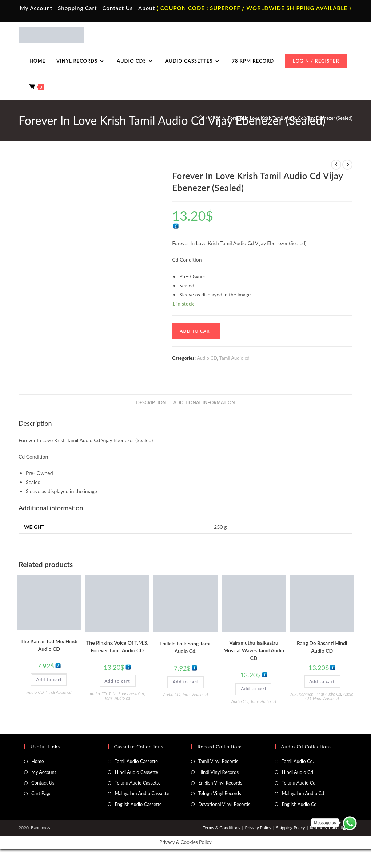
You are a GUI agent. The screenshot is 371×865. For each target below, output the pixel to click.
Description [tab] (151, 402)
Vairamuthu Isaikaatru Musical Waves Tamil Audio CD (253, 650)
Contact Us (118, 8)
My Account (36, 8)
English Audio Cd (299, 804)
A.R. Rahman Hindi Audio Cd (316, 694)
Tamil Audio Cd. (298, 761)
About (146, 8)
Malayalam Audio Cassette (142, 793)
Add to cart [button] (49, 679)
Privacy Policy (258, 827)
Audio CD (207, 358)
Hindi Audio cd (58, 692)
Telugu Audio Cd (299, 783)
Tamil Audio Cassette (136, 761)
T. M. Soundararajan (126, 693)
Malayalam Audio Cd (303, 793)
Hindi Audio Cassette (136, 772)
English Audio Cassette (138, 804)
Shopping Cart (77, 8)
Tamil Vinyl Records (218, 761)
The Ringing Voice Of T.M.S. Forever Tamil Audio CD (117, 646)
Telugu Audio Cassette (138, 783)
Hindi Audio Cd (297, 772)
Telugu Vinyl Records (219, 793)
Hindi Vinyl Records (218, 772)
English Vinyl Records (220, 783)
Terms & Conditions (221, 827)
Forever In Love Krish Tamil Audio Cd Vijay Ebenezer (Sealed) (290, 118)
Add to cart (196, 331)
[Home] (200, 118)
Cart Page (41, 793)
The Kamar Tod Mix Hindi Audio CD (49, 645)
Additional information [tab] (204, 402)
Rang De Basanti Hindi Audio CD (322, 647)
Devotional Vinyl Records (224, 804)
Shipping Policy (290, 827)
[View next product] (347, 165)
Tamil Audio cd (234, 358)
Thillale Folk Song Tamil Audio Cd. (185, 647)
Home (37, 761)
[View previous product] (336, 165)
